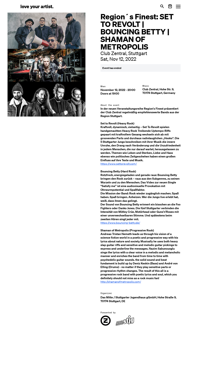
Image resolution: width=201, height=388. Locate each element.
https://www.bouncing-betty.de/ (120, 222)
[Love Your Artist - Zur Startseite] (37, 6)
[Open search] (162, 6)
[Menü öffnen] (178, 6)
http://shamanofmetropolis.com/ (120, 281)
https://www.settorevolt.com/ (118, 163)
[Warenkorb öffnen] (170, 6)
